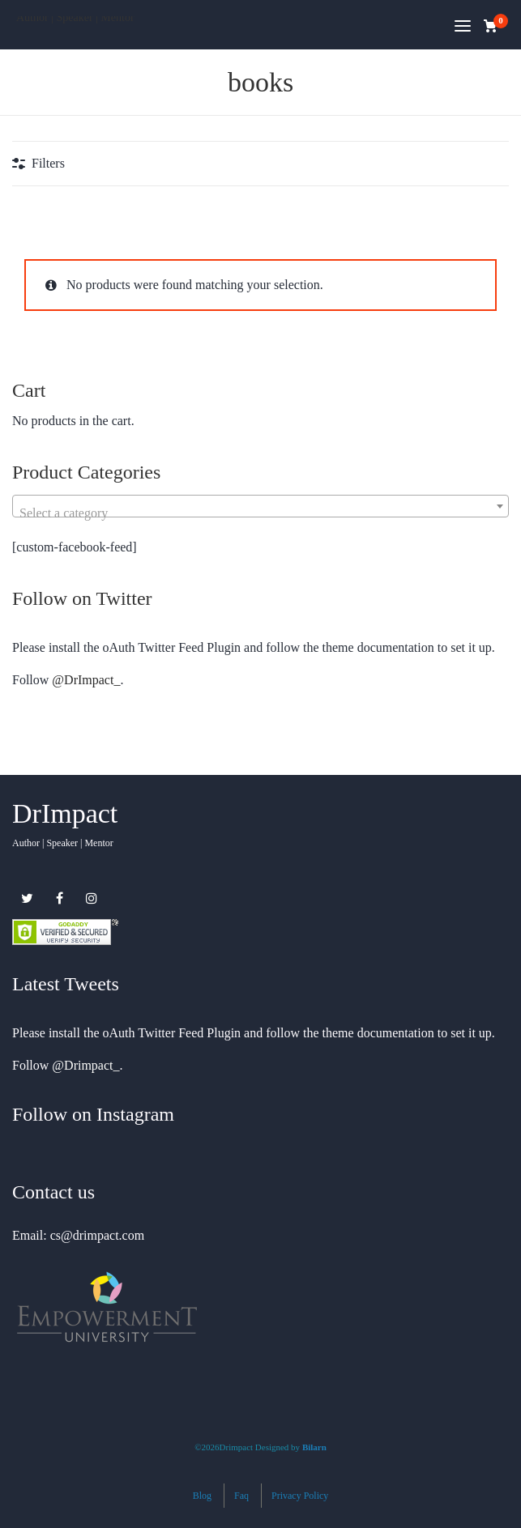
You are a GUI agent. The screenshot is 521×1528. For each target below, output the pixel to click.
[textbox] (260, 513)
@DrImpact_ (86, 680)
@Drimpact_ (85, 1065)
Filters (48, 163)
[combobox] (260, 506)
